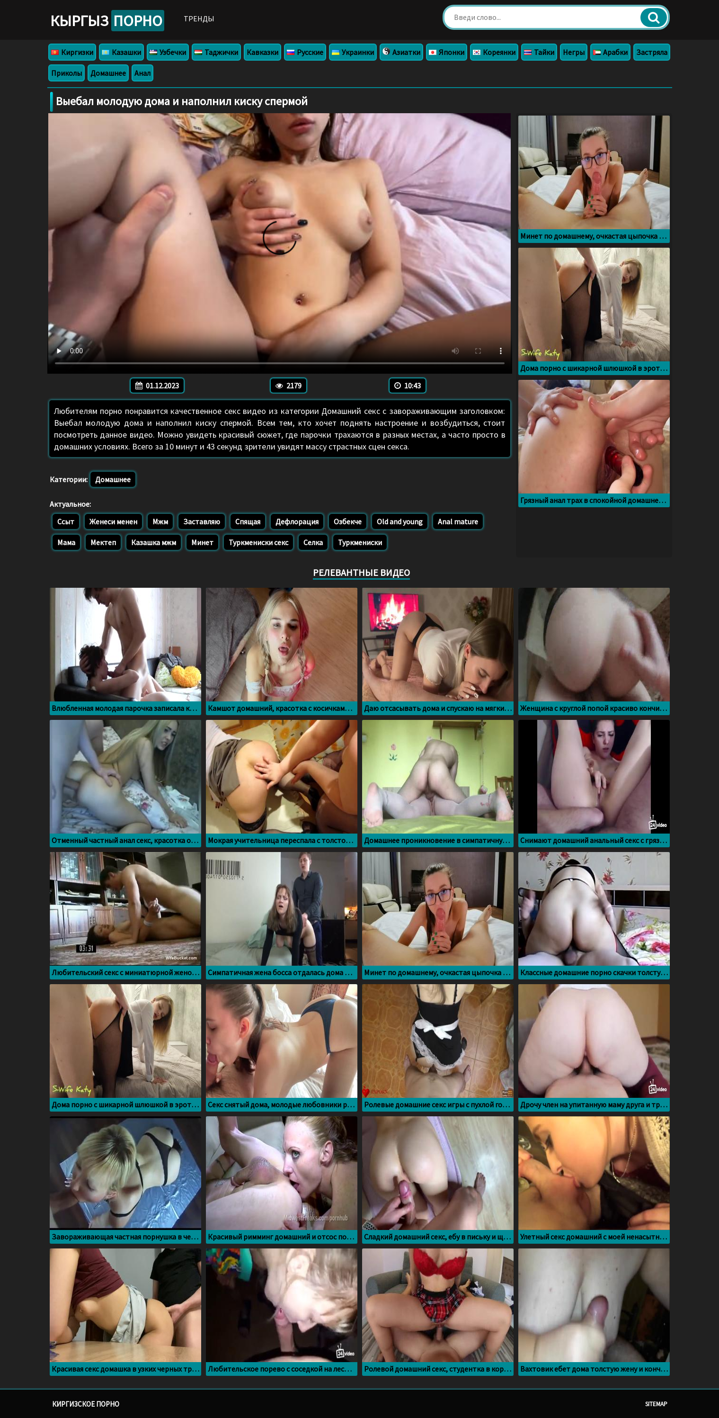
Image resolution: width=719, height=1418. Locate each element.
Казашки (121, 52)
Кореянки (494, 52)
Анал (142, 73)
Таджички (216, 52)
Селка (313, 542)
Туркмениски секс (258, 542)
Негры (574, 52)
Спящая (247, 521)
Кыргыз (110, 21)
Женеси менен (113, 521)
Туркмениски (360, 542)
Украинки (353, 52)
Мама (66, 542)
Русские (305, 52)
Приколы (66, 73)
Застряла (651, 52)
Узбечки (168, 52)
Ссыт (65, 521)
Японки (446, 52)
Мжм (160, 521)
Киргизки (72, 52)
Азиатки (401, 52)
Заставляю (201, 521)
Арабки (610, 52)
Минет (202, 542)
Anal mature (458, 521)
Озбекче (348, 521)
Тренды (204, 18)
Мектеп (103, 542)
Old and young (400, 521)
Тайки (539, 52)
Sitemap (656, 1404)
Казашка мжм (153, 542)
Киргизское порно (85, 1404)
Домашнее (108, 73)
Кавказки (262, 52)
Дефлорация (297, 521)
